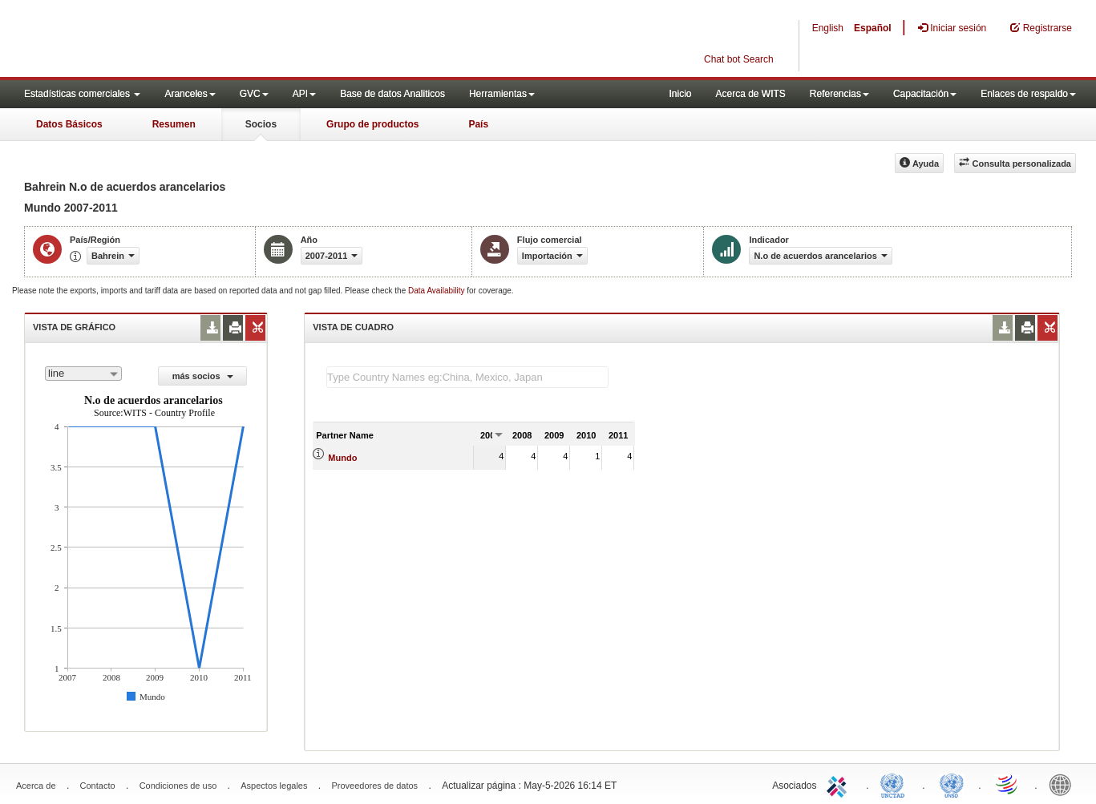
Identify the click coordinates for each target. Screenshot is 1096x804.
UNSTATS (952, 784)
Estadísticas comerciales (82, 93)
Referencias (839, 93)
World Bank (1064, 784)
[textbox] (467, 377)
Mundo (342, 458)
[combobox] (83, 373)
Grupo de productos (372, 124)
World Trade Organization (1008, 784)
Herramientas (502, 93)
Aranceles (189, 93)
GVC (254, 93)
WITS (160, 40)
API (304, 93)
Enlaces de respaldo (1028, 93)
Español (873, 28)
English (827, 28)
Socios (261, 124)
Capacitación (924, 93)
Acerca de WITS (750, 93)
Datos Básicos (69, 124)
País (478, 124)
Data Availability (437, 290)
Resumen (174, 124)
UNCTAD (896, 784)
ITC (839, 784)
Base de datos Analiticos (392, 93)
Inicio (680, 93)
